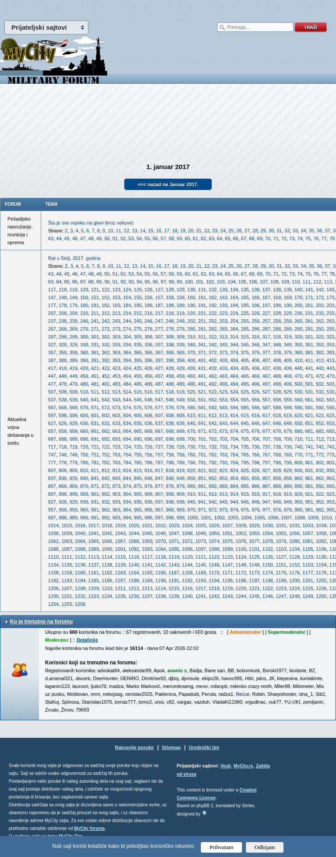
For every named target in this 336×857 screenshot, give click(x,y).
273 (116, 329)
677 (266, 431)
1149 (254, 564)
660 (84, 431)
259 (287, 321)
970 (191, 509)
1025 (200, 525)
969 (181, 509)
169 (287, 297)
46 (74, 238)
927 (52, 502)
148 (62, 297)
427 (159, 368)
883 (224, 486)
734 (234, 446)
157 (159, 297)
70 (267, 238)
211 (95, 313)
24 (223, 230)
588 (277, 407)
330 (84, 344)
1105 (307, 549)
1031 (281, 525)
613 (224, 415)
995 (138, 517)
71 (275, 238)
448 (62, 376)
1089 (93, 549)
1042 (107, 533)
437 (266, 368)
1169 (200, 572)
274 (127, 329)
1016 (80, 525)
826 (255, 470)
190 (191, 305)
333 (116, 344)
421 (95, 368)
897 (52, 494)
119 (73, 289)
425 (138, 368)
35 (311, 230)
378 (277, 352)
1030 (267, 525)
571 (95, 407)
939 (181, 502)
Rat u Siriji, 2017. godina (74, 258)
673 (224, 431)
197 (266, 305)
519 (181, 391)
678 (277, 431)
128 (170, 289)
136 (255, 289)
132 (213, 289)
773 (330, 454)
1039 (66, 533)
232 (320, 313)
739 (287, 446)
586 (255, 407)
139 (287, 289)
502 (320, 384)
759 (181, 454)
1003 (233, 517)
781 (95, 462)
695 (138, 439)
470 (298, 376)
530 (298, 391)
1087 (66, 549)
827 (266, 470)
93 (131, 281)
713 (330, 439)
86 (74, 281)
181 (95, 305)
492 (213, 384)
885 (244, 486)
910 (191, 494)
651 (309, 423)
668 (170, 431)
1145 (200, 564)
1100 (240, 549)
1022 (160, 525)
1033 (307, 525)
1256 (80, 604)
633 (116, 423)
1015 (66, 525)
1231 (66, 596)
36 (319, 230)
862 (320, 478)
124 (127, 289)
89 (99, 281)
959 (73, 509)
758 (170, 454)
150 (84, 297)
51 (115, 238)
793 (224, 462)
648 (277, 423)
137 (266, 289)
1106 (321, 549)
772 (320, 454)
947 (266, 502)
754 (127, 454)
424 (127, 368)
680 (298, 431)
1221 (254, 588)
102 (210, 281)
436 (255, 368)
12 (126, 230)
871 (95, 486)
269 (73, 329)
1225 (307, 588)
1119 (173, 557)
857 (266, 478)
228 (277, 313)
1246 (267, 596)
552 (213, 399)
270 (84, 329)
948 (277, 502)
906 (148, 494)
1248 (294, 596)
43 (50, 238)
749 (73, 454)
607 (159, 415)
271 (95, 329)
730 (191, 446)
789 (181, 462)
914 (234, 494)
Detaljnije (87, 640)
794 (234, 462)
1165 (147, 572)
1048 (187, 533)
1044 (133, 533)
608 (170, 415)
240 (84, 321)
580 (191, 407)
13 (134, 230)
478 (62, 384)
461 (202, 376)
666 (148, 431)
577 (159, 407)
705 (244, 439)
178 (62, 305)
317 (266, 336)
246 (148, 321)
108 (274, 281)
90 (106, 281)
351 (309, 344)
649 (287, 423)
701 (202, 439)
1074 (214, 541)
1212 (133, 588)
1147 (227, 564)
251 (202, 321)
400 (191, 360)
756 (148, 454)
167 (266, 297)
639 (181, 423)
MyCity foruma (89, 828)
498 (277, 384)
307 (159, 336)
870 (84, 486)
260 (298, 321)
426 (148, 368)
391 (95, 360)
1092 (133, 549)
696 (148, 439)
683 (330, 431)
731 (202, 446)
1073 (200, 541)
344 (234, 344)
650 (298, 423)
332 (105, 344)
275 (138, 329)
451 (95, 376)
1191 (173, 580)
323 (330, 336)
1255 (66, 604)
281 (202, 329)
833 (330, 470)
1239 (173, 596)
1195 (227, 580)
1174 (267, 572)
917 (266, 494)
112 (317, 281)
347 (266, 344)
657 (52, 431)
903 (116, 494)
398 (170, 360)
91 (115, 281)
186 (148, 305)
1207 (66, 588)
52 (123, 238)
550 (191, 399)
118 (62, 289)
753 (116, 454)
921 (309, 494)
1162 (107, 572)
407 (266, 360)
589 (287, 407)
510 (84, 391)
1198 (267, 580)
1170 (214, 572)
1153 (307, 564)
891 (309, 486)
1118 (160, 557)
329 (73, 344)
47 (82, 238)
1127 (281, 557)
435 (244, 368)
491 (202, 384)
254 (234, 321)
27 (247, 230)
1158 (53, 572)
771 (309, 454)
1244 (240, 596)
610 (191, 415)
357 (52, 352)
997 (159, 517)
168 (277, 297)
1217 (200, 588)
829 (287, 470)
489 (181, 384)
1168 (187, 572)
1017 (93, 525)
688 (62, 439)
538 (62, 399)
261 (309, 321)
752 (105, 454)
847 (159, 478)
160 (191, 297)
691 (95, 439)
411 (309, 360)
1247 (281, 596)
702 (213, 439)
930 (84, 502)
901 (95, 494)
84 (58, 281)
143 (330, 289)
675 (244, 431)
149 (73, 297)
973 (224, 509)
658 (62, 431)
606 (148, 415)
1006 (273, 517)
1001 (206, 517)
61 (195, 238)
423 (116, 368)
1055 (281, 533)
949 (287, 502)
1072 (187, 541)
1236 (133, 596)
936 (148, 502)
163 (224, 297)
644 (234, 423)
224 (234, 313)
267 (52, 329)
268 (62, 329)
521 (202, 391)
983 (330, 509)
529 (287, 391)
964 (127, 509)
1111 (66, 557)
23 (214, 230)
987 (52, 517)
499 (287, 384)
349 (287, 344)
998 (170, 517)
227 (266, 313)
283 (224, 329)
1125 (254, 557)
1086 (53, 549)
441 (309, 368)
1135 (66, 564)
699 (181, 439)
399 (181, 360)
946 (255, 502)
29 (263, 230)
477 (52, 384)
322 (320, 336)
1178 (321, 572)
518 (170, 391)
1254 (53, 604)
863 (330, 478)
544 (127, 399)
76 (315, 238)
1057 (307, 533)
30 (271, 230)
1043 (120, 533)
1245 (254, 596)
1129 (307, 557)
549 (181, 399)
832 (320, 470)
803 (330, 462)
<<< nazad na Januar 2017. (167, 184)
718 (62, 446)
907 (159, 494)
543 (116, 399)
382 (320, 352)
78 (332, 238)
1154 (321, 564)
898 (62, 494)
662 (105, 431)
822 (213, 470)
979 (287, 509)
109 (285, 281)
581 (202, 407)
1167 (173, 572)
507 (52, 391)
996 (148, 517)
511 (95, 391)
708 (277, 439)
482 (105, 384)
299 (73, 336)
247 (159, 321)
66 (235, 238)
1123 (227, 557)
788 (170, 462)
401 (202, 360)
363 (116, 352)
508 (62, 391)
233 (330, 313)
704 (234, 439)
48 (91, 238)
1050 (214, 533)
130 (191, 289)
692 (105, 439)
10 (110, 230)
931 (95, 502)
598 (62, 415)
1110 (53, 557)
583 (224, 407)
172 (320, 297)
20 (190, 230)
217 (159, 313)
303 (116, 336)
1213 (147, 588)
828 (277, 470)
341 (202, 344)
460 (191, 376)
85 (67, 281)
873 (116, 486)
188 (170, 305)
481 (95, 384)
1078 (267, 541)
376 (255, 352)
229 (287, 313)
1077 (254, 541)
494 (234, 384)
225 (244, 313)
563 (330, 399)
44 (58, 238)
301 (95, 336)
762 (213, 454)
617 (266, 415)
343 (224, 344)
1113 (93, 557)
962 (105, 509)
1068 (133, 541)
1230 (53, 596)
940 (191, 502)
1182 (53, 580)
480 (84, 384)
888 (277, 486)
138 (277, 289)
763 (224, 454)
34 (303, 230)
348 (277, 344)
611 (202, 415)
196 (255, 305)
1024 (187, 525)
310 (191, 336)
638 (170, 423)
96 (155, 281)
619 (287, 415)
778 (62, 462)
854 (234, 478)
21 (198, 230)
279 (181, 329)
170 (298, 297)
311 (202, 336)
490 (191, 384)
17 (166, 230)
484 (127, 384)
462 (213, 376)
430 (191, 368)
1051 (227, 533)
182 (105, 305)
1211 (120, 588)
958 (62, 509)
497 (266, 384)
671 (202, 431)
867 (52, 486)
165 (244, 297)
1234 (107, 596)
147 (52, 297)
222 (213, 313)
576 (148, 407)
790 (191, 462)
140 (298, 289)
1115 (120, 557)
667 (159, 431)
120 (84, 289)
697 (159, 439)
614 (234, 415)
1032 (294, 525)
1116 (133, 557)
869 (73, 486)
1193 (200, 580)
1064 (80, 541)
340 (191, 344)
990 (84, 517)
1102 (267, 549)
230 (298, 313)
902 (105, 494)
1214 (160, 588)
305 (138, 336)
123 (116, 289)
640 (191, 423)
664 (127, 431)
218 (170, 313)
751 (95, 454)
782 (105, 462)
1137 (93, 564)
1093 (147, 549)
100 (188, 281)
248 (170, 321)
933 (116, 502)
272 (105, 329)
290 (298, 329)
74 (299, 238)
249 (181, 321)
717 (52, 446)
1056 (294, 533)
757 (159, 454)
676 (255, 431)
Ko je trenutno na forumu (41, 622)
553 (224, 399)
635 (138, 423)
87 (82, 281)
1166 (160, 572)
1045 (147, 533)
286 (255, 329)
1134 (53, 564)
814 (127, 470)
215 (138, 313)
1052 (240, 533)
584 (234, 407)
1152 (294, 564)
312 (213, 336)
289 (287, 329)
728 (170, 446)
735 (244, 446)
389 (73, 360)
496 (255, 384)
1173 (254, 572)
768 (277, 454)
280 (191, 329)
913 (224, 494)
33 (295, 230)
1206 (53, 588)
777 (52, 462)
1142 (160, 564)
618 (277, 415)
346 (255, 344)
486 (148, 384)
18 (174, 230)
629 (73, 423)
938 (170, 502)
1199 (281, 580)
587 (266, 407)
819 (181, 470)
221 (202, 313)
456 (148, 376)
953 (330, 502)
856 (255, 478)
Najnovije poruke (134, 747)
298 (62, 336)
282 (213, 329)
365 (138, 352)
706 (255, 439)
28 (255, 230)
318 (277, 336)
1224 (294, 588)
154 (127, 297)
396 (148, 360)
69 (259, 238)
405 (244, 360)
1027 (227, 525)
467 (266, 376)
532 (320, 391)
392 (105, 360)
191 (202, 305)
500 (298, 384)
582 (213, 407)
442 (320, 368)
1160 (80, 572)
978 (277, 509)
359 (73, 352)
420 (84, 368)
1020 (133, 525)
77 (324, 238)
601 (95, 415)
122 (105, 289)
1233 (93, 596)
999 (181, 517)
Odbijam (265, 847)
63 (211, 238)
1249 (307, 596)
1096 (187, 549)
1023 (173, 525)
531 (309, 391)
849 (181, 478)
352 (320, 344)
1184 (80, 580)
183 (116, 305)
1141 (147, 564)
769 (287, 454)
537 (52, 399)
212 (105, 313)
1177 (307, 572)
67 (243, 238)
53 (131, 238)
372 (213, 352)
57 (163, 238)
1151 (281, 564)
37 (327, 230)
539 (73, 399)
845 (138, 478)
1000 (192, 517)
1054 (267, 533)
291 (309, 329)
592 (320, 407)
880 (191, 486)
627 (52, 423)
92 (123, 281)
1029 (254, 525)
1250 (321, 596)
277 (159, 329)
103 (221, 281)
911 (202, 494)
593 (330, 407)
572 (105, 407)
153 (116, 297)
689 (73, 439)
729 (181, 446)
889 (287, 486)
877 (159, 486)
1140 (133, 564)
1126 (267, 557)
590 (298, 407)
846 (148, 478)
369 (181, 352)
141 (309, 289)
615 (244, 415)
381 (309, 352)
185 (138, 305)
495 (244, 384)
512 (105, 391)
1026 (214, 525)
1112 (80, 557)
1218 (214, 588)
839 (73, 478)
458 (170, 376)
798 (277, 462)
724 (127, 446)
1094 (160, 549)
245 (138, 321)
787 (159, 462)
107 (264, 281)
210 (84, 313)
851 (202, 478)
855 (244, 478)
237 (52, 321)
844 (127, 478)
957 (52, 509)
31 (279, 230)
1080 (294, 541)
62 (203, 238)
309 (181, 336)
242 (105, 321)
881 (202, 486)
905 (138, 494)
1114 (107, 557)
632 (105, 423)
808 (62, 470)
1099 (227, 549)
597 (52, 415)
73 (291, 238)
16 (158, 230)
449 (73, 376)
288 (277, 329)
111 (306, 281)
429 (181, 368)
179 (73, 305)
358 (62, 352)
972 (213, 509)
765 (244, 454)
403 (224, 360)
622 (320, 415)
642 (213, 423)
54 (139, 238)
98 (171, 281)
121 (95, 289)
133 (224, 289)
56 (155, 238)
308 (170, 336)
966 (148, 509)
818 (170, 470)
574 (127, 407)
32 (287, 230)
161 (202, 297)
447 (52, 376)
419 (73, 368)
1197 (254, 580)
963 (116, 509)
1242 (214, 596)
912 (213, 494)
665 (138, 431)
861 (309, 478)
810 (84, 470)
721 (95, 446)
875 (138, 486)
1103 (281, 549)
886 (255, 486)
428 (170, 368)
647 (266, 423)
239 (73, 321)
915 (244, 494)
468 (277, 376)
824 (234, 470)
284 (234, 329)
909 (181, 494)
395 (138, 360)
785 (138, 462)
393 (116, 360)
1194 (214, 580)
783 (116, 462)
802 (320, 462)
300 (84, 336)
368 (170, 352)
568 (62, 407)
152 (105, 297)
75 (308, 238)
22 (207, 230)
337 (159, 344)
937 (159, 502)
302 (105, 336)
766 (255, 454)
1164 (133, 572)
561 (309, 399)
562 (320, 399)
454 (127, 376)
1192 (187, 580)
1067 (120, 541)
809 (73, 470)
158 (170, 297)
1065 (93, 541)
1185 (93, 580)
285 (244, 329)
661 (95, 431)
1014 (53, 525)
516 (148, 391)
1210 (107, 588)
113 (328, 281)
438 (277, 368)
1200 (294, 580)
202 (320, 305)
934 (127, 502)
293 (330, 329)
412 (320, 360)
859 (287, 478)
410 (298, 360)
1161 (93, 572)
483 (116, 384)
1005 (259, 517)
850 (191, 478)
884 (234, 486)
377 (266, 352)
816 (148, 470)
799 (287, 462)
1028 (240, 525)
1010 (326, 517)
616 (255, 415)
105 (242, 281)
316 (255, 336)
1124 (240, 557)
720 (84, 446)
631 (95, 423)
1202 (321, 580)
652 (320, 423)
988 (62, 517)
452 (105, 376)
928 (62, 502)
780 (84, 462)
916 (255, 494)
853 (224, 478)
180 (84, 305)
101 (199, 281)
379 (287, 352)
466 (255, 376)
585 (244, 407)
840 (84, 478)
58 (171, 238)
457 (159, 376)
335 (138, 344)
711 (309, 439)
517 (159, 391)
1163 (120, 572)
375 (244, 352)
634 (127, 423)
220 (191, 313)
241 (95, 321)
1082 (321, 541)
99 (179, 281)
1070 (160, 541)
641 (202, 423)
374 (234, 352)
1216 (187, 588)
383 (330, 352)
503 (330, 384)
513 (116, 391)
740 (298, 446)
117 (52, 289)
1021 (147, 525)
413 (330, 360)
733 (224, 446)
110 (296, 281)
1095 (173, 549)
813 (116, 470)
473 (330, 376)
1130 (321, 557)
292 (320, 329)
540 (84, 399)
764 (234, 454)
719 (73, 446)
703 (224, 439)
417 (52, 368)
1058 (321, 533)
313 (224, 336)
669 (181, 431)
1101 (254, 549)
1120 (187, 557)
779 (73, 462)
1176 (294, 572)
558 (277, 399)
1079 (281, 541)
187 (159, 305)
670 (191, 431)
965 (138, 509)
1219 (227, 588)
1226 (321, 588)
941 (202, 502)
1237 (147, 596)
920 (298, 494)
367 (159, 352)
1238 (160, 596)
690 (84, 439)
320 (298, 336)
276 (148, 329)
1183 (66, 580)
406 (255, 360)
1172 (240, 572)
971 (202, 509)
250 (191, 321)
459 (181, 376)
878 (170, 486)
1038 (53, 533)
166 (255, 297)
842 (105, 478)
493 (224, 384)
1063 (66, 541)
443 (330, 368)
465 (244, 376)
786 (148, 462)
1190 (160, 580)
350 (298, 344)
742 (320, 446)
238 (62, 321)
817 (159, 470)
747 (52, 454)
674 (234, 431)
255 (244, 321)
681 (309, 431)
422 (105, 368)
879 (181, 486)
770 (298, 454)
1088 (80, 549)
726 (148, 446)
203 (330, 305)
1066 (107, 541)
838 (62, 478)
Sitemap (171, 747)
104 (231, 281)
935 (138, 502)
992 (105, 517)
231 (309, 313)
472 (320, 376)
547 (159, 399)
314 (234, 336)
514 (127, 391)
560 (298, 399)
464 (234, 376)
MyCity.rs (243, 766)
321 (309, 336)
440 (298, 368)
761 (202, 454)
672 (213, 431)
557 (266, 399)
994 (127, 517)
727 (159, 446)
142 (320, 289)
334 (127, 344)
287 (266, 329)
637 (159, 423)
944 (234, 502)
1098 (214, 549)
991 (95, 517)
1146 (214, 564)
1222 (267, 588)
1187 (120, 580)
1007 (286, 517)
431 (202, 368)
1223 (281, 588)
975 (244, 509)
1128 (294, 557)
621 (309, 415)
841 (95, 478)
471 (309, 376)
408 (277, 360)
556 (255, 399)
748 (62, 454)
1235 (120, 596)
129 (181, 289)
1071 (173, 541)
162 (213, 297)
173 (330, 297)
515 (138, 391)
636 (148, 423)
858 (277, 478)
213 (116, 313)
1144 (187, 564)
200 (298, 305)
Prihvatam (222, 847)
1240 (187, 596)
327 (52, 344)
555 (244, 399)
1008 (299, 517)
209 (73, 313)
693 (116, 439)
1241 (200, 596)
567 (52, 407)
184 (127, 305)
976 (255, 509)
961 (95, 509)
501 (309, 384)
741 (309, 446)
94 (139, 281)
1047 (173, 533)
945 (244, 502)
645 (244, 423)
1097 (200, 549)
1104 (294, 549)
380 (298, 352)
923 (330, 494)
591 (309, 407)
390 (84, 360)
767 (266, 454)
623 (330, 415)
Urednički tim (204, 747)
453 (116, 376)
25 (231, 230)
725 (138, 446)
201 (309, 305)
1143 (173, 564)
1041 (93, 533)
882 (213, 486)
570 (84, 407)
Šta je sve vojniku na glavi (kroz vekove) (91, 222)
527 (266, 391)
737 (266, 446)
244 (127, 321)
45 (67, 238)
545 (138, 399)
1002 (219, 517)
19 (183, 230)
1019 (120, 525)
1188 (133, 580)
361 (95, 352)
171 (309, 297)
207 (52, 313)
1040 (80, 533)
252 (213, 321)
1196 (240, 580)
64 (219, 238)
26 (239, 230)
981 (309, 509)
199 (287, 305)
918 (277, 494)
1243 (227, 596)
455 (138, 376)
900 (84, 494)
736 (255, 446)
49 (99, 238)
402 (213, 360)
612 (213, 415)
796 (255, 462)
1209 (93, 588)
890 (298, 486)
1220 (240, 588)
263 (330, 321)
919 (287, 494)
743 (330, 446)
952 (320, 502)
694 (127, 439)
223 (224, 313)
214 (127, 313)
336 (148, 344)
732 (213, 446)
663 (116, 431)
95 (147, 281)
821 (202, 470)
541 (95, 399)
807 (52, 470)
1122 (214, 557)
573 (116, 407)
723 (116, 446)
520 (191, 391)
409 (287, 360)
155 (138, 297)
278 (170, 329)
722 (105, 446)
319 (287, 336)
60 (187, 238)
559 (287, 399)
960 (84, 509)
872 (105, 486)
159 (181, 297)
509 (73, 391)
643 (224, 423)
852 (213, 478)
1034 (321, 525)
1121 (200, 557)
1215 (173, 588)
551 (202, 399)
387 (52, 360)
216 (148, 313)
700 (191, 439)
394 (127, 360)
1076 (240, 541)
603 (116, 415)
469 (287, 376)
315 (244, 336)
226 (255, 313)
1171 (227, 572)
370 (191, 352)
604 (127, 415)
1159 (66, 572)
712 (320, 439)
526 (255, 391)
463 (224, 376)
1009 (313, 517)
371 (202, 352)
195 (244, 305)
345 (244, 344)
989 (73, 517)
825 (244, 470)
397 (159, 360)
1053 (254, 533)
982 (320, 509)
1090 (107, 549)
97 (163, 281)
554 (234, 399)
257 (266, 321)
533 (330, 391)
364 (127, 352)
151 (95, 297)
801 (309, 462)
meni (84, 8)
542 (105, 399)
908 (170, 494)
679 (287, 431)
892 (320, 486)
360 (84, 352)
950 (298, 502)
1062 (53, 541)
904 (127, 494)
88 (91, 281)
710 (298, 439)
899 (73, 494)
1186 (107, 580)
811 (95, 470)
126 (148, 289)
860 (298, 478)
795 (244, 462)
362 (105, 352)
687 (52, 439)
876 (148, 486)
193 (224, 305)
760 (191, 454)
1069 (147, 541)
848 (170, 478)
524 (234, 391)
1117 (147, 557)
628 (62, 423)
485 (138, 384)
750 (84, 454)
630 (84, 423)
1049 (200, 533)
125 (138, 289)
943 (224, 502)
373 (224, 352)
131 (202, 289)
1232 (80, 596)
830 (298, 470)
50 (106, 238)
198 (277, 305)
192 (213, 305)
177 (52, 305)
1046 (160, 533)
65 (227, 238)
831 (309, 470)
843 (116, 478)
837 (52, 478)
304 (127, 336)
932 (105, 502)
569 (73, 407)
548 (170, 399)
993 (116, 517)
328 (62, 344)
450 (84, 376)
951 (309, 502)
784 (127, 462)
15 (150, 230)
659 (73, 431)
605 (138, 415)
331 (95, 344)
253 (224, 321)
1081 (307, 541)
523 (224, 391)
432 (213, 368)
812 (105, 470)
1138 (107, 564)
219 (181, 313)
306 (148, 336)
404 (234, 360)
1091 (120, 549)
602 (105, 415)
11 (118, 230)
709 (287, 439)
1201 (307, 580)
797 (266, 462)
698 (170, 439)
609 (181, 415)
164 (234, 297)
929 (73, 502)
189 (181, 305)
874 (127, 486)
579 (181, 407)
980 (298, 509)
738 (277, 446)
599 (73, 415)
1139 (120, 564)
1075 (227, 541)
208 (62, 313)
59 (179, 238)
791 (202, 462)
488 (170, 384)
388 (62, 360)
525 (244, 391)
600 (84, 415)
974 (234, 509)
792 (213, 462)
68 (251, 238)
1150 (267, 564)
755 (138, 454)
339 (181, 344)
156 (148, 297)
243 (116, 321)
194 (234, 305)
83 (50, 281)
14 (142, 230)
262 (320, 321)
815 (138, 470)
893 (330, 486)
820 (191, 470)
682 (320, 431)
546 (148, 399)
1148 (240, 564)
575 (138, 407)
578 (170, 407)
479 (73, 384)
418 (62, 368)
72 (284, 238)
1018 (107, 525)
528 (277, 391)
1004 (246, 517)
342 (213, 344)
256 (255, 321)
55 (147, 238)
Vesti (225, 766)
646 (255, 423)
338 (170, 344)
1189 (147, 580)
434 (234, 368)
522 (213, 391)
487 (159, 384)
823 (224, 470)
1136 (80, 564)
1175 (281, 572)
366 (148, 352)
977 (266, 509)
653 (330, 423)
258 (277, 321)
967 (159, 509)
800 (298, 462)
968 (170, 509)
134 (234, 289)
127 (159, 289)
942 (213, 502)
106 (253, 281)
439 (287, 368)
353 (330, 344)
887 (266, 486)
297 (52, 336)
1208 (80, 588)
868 (62, 486)
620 (298, 415)
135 (244, 289)
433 (224, 368)
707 (266, 439)
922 (320, 494)
